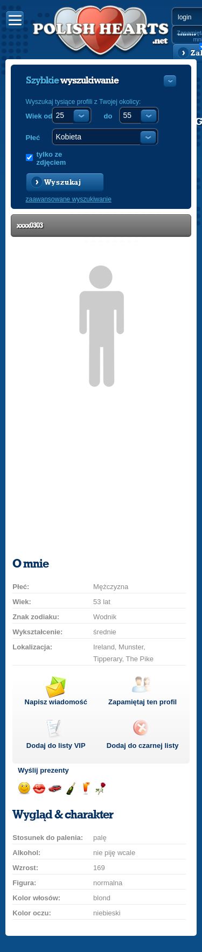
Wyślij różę (100, 788)
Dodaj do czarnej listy (143, 745)
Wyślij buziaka (39, 788)
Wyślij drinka (85, 788)
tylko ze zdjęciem (51, 158)
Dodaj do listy (56, 745)
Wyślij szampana (70, 788)
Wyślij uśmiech (24, 788)
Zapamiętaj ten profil (142, 702)
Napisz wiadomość (56, 702)
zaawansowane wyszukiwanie (69, 199)
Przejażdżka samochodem (54, 788)
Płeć (33, 138)
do (108, 116)
